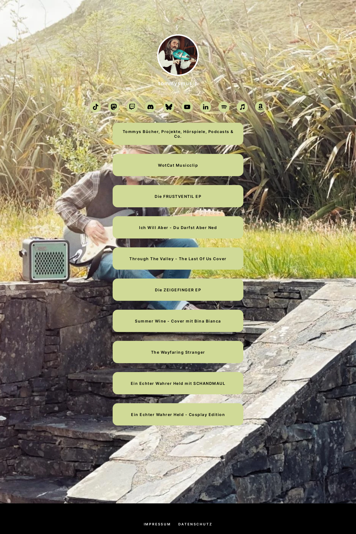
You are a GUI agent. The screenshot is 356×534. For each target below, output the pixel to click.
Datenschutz (195, 524)
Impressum (157, 524)
